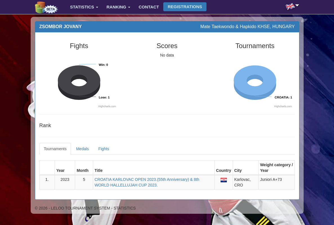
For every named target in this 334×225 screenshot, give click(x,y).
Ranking (118, 6)
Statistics (84, 6)
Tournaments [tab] (55, 149)
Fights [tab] (103, 149)
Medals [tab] (82, 149)
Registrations (185, 6)
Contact (149, 6)
